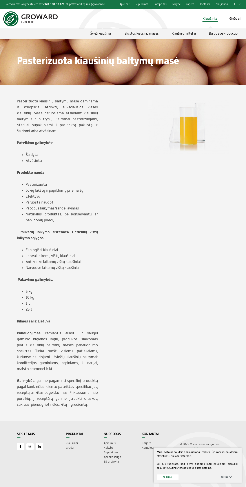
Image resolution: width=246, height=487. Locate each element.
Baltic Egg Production (224, 33)
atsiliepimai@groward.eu (91, 4)
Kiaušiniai (72, 443)
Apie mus (125, 4)
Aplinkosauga (112, 457)
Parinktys (226, 477)
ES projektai (112, 461)
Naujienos (222, 4)
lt (237, 4)
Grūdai (70, 447)
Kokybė (176, 4)
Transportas (159, 4)
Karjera (190, 4)
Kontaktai (205, 4)
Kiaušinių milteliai (184, 33)
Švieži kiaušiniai (100, 33)
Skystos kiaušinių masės (142, 33)
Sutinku (168, 477)
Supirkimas (142, 4)
